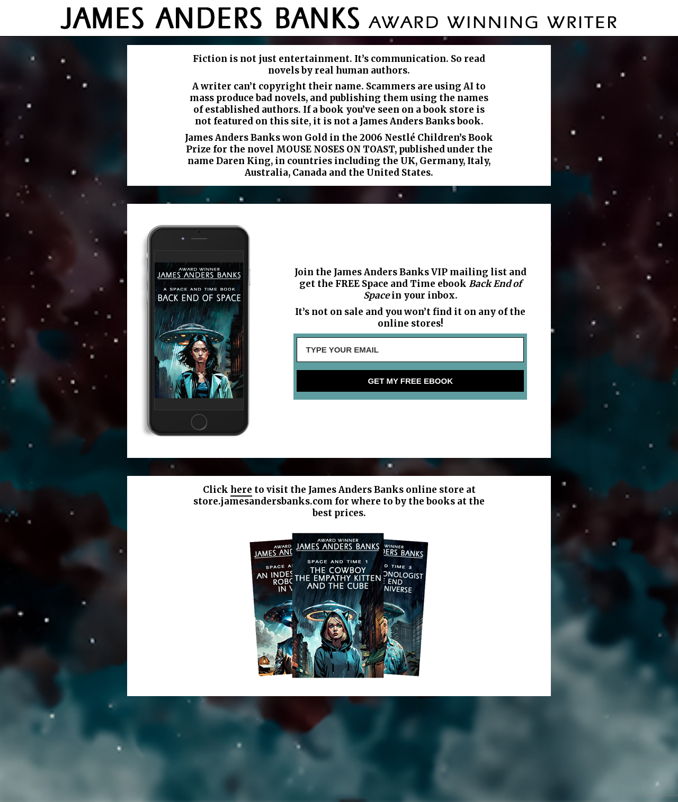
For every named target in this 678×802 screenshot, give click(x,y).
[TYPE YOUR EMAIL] (410, 349)
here (241, 489)
